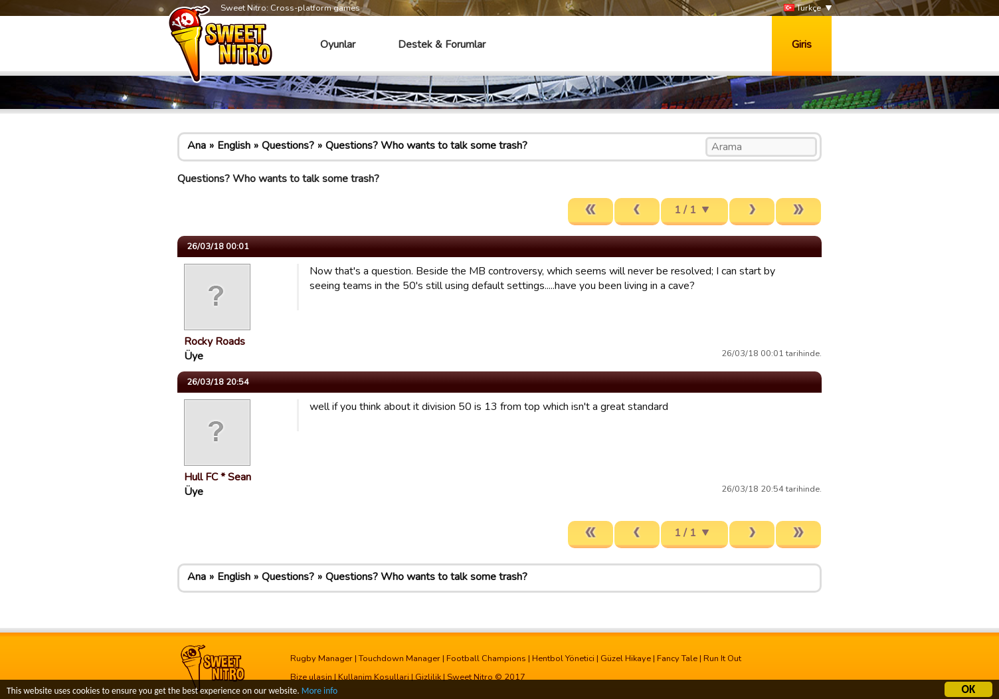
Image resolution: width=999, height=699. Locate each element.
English (233, 145)
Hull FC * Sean (217, 477)
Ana (196, 145)
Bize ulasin (311, 677)
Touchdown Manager (399, 658)
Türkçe (802, 8)
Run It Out (722, 658)
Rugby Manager (321, 658)
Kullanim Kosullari (373, 677)
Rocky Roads (214, 341)
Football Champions (486, 658)
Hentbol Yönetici (563, 658)
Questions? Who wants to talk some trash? (426, 145)
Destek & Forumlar (442, 44)
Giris (802, 44)
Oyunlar (337, 44)
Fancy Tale (677, 658)
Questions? (288, 145)
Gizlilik (428, 677)
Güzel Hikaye (625, 658)
